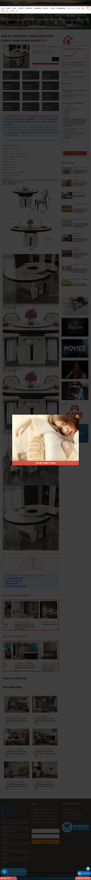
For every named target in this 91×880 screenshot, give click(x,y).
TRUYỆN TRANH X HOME (45, 463)
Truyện (12, 11)
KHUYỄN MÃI (37, 8)
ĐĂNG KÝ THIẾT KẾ (83, 878)
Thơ (17, 11)
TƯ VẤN (52, 8)
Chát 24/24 (86, 873)
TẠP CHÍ (45, 8)
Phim (78, 8)
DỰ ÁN (14, 8)
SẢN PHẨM (29, 8)
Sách (7, 11)
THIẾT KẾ (20, 8)
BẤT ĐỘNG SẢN (61, 8)
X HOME (8, 8)
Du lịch (73, 8)
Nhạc (2, 11)
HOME (2, 8)
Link (69, 8)
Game (83, 8)
